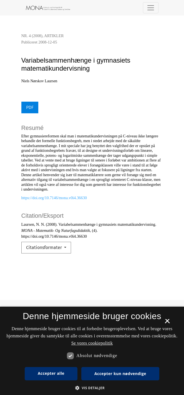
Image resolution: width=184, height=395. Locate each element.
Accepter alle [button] (51, 373)
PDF (30, 107)
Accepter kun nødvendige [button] (120, 373)
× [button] (167, 323)
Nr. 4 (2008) (31, 36)
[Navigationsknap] (150, 7)
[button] (92, 387)
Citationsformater (44, 247)
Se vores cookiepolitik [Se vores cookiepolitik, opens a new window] (92, 343)
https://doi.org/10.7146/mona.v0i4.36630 (54, 198)
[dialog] (92, 351)
